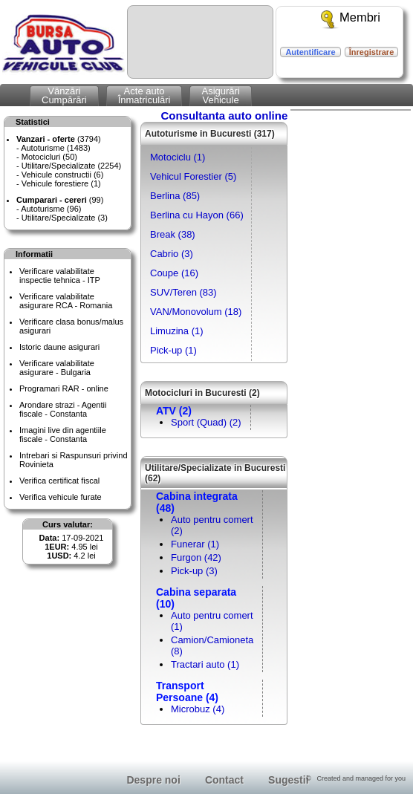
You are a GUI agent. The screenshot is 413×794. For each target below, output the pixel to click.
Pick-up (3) (194, 570)
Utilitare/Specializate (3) (65, 217)
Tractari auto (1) (205, 664)
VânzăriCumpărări (64, 95)
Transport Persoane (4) (187, 691)
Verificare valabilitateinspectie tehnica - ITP (59, 275)
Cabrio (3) (171, 253)
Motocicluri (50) (49, 156)
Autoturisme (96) (51, 208)
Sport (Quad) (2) (206, 422)
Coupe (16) (174, 273)
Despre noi (153, 780)
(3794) (58, 138)
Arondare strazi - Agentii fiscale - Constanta (62, 409)
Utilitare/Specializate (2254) (72, 165)
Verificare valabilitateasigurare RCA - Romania (65, 301)
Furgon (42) (196, 557)
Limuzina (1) (177, 330)
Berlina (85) (175, 195)
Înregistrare (371, 52)
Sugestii (288, 780)
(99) (59, 199)
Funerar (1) (195, 544)
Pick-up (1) (173, 350)
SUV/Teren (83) (183, 292)
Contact (224, 780)
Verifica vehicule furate (60, 496)
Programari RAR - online (63, 388)
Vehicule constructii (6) (63, 174)
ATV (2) (174, 411)
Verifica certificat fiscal (59, 480)
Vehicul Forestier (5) (193, 176)
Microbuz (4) (197, 709)
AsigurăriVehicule (220, 95)
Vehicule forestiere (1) (61, 183)
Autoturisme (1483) (56, 147)
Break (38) (172, 234)
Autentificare (310, 52)
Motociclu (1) (177, 157)
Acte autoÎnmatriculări (144, 95)
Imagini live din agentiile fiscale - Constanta (62, 434)
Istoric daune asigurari (59, 346)
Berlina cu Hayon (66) (197, 215)
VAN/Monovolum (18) (195, 311)
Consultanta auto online (223, 115)
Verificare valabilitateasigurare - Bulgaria (56, 368)
